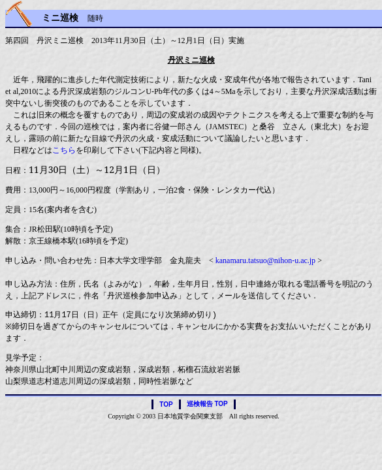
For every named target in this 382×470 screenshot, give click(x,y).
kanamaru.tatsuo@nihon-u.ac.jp (265, 260)
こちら (64, 150)
